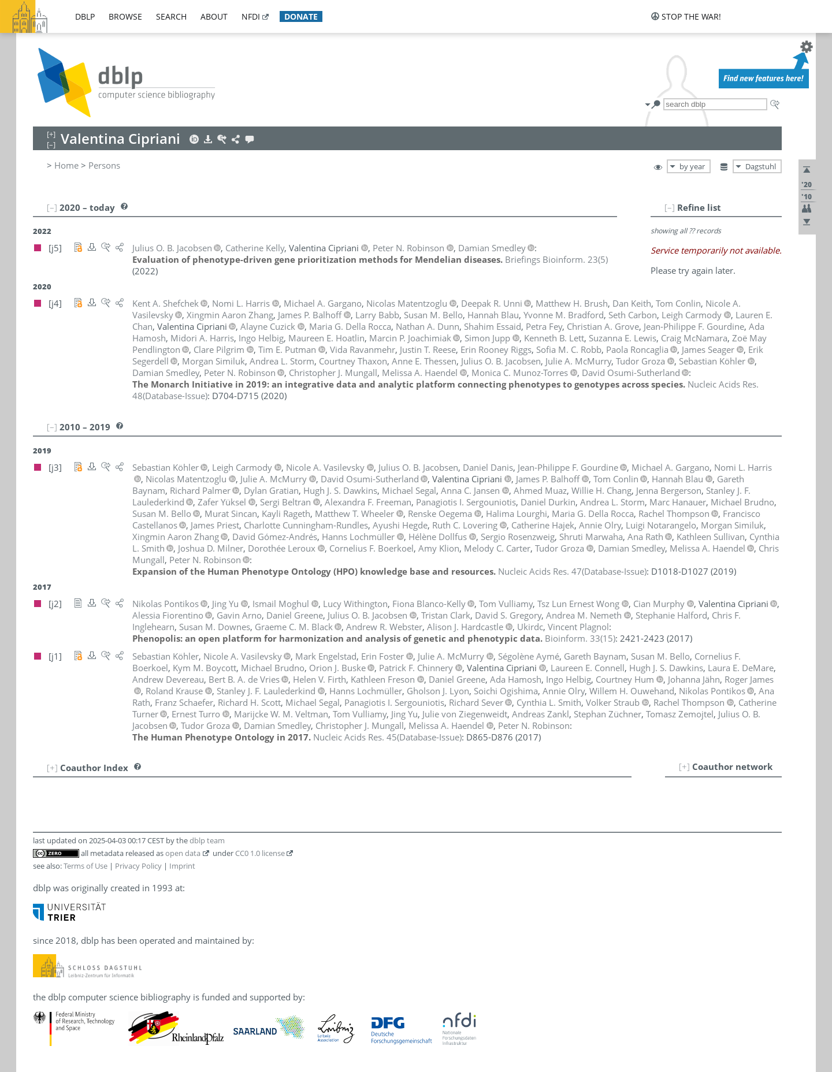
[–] (669, 207)
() (556, 259)
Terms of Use (85, 866)
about (214, 16)
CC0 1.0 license (260, 853)
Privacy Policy (138, 866)
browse (125, 16)
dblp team (207, 840)
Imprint (182, 866)
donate (301, 16)
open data (182, 853)
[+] (684, 766)
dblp (85, 16)
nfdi (251, 16)
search (171, 16)
